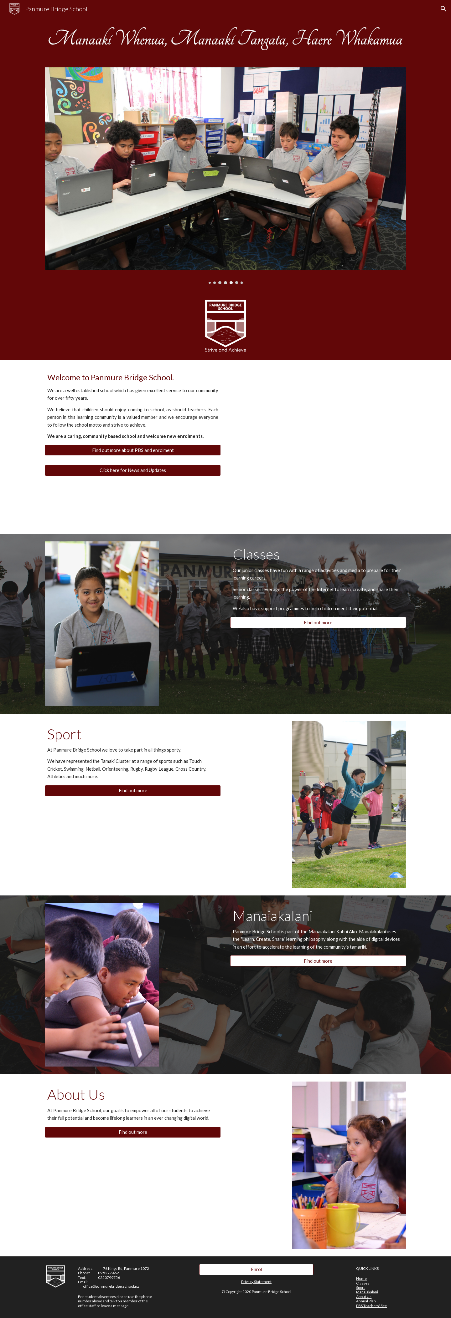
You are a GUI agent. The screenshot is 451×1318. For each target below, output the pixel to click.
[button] (443, 8)
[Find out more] (318, 622)
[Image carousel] (225, 175)
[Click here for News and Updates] (132, 470)
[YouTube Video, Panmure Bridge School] (333, 411)
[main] (133, 406)
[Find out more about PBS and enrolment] (132, 450)
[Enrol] (256, 1269)
